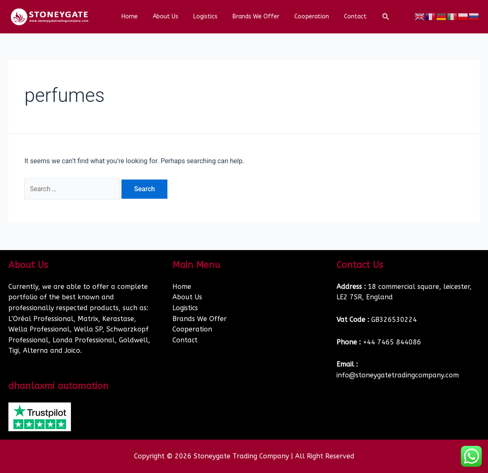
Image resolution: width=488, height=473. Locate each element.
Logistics (207, 16)
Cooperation (306, 16)
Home (138, 16)
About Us (170, 16)
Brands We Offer (254, 16)
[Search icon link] (376, 17)
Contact (347, 16)
